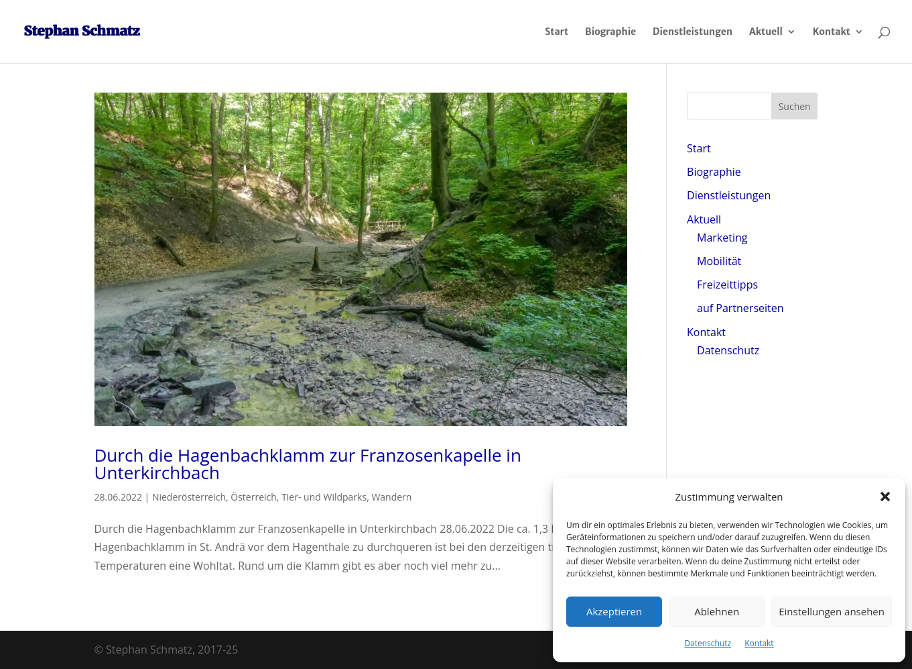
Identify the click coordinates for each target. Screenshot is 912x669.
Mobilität (719, 261)
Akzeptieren (614, 611)
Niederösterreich (189, 497)
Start (556, 32)
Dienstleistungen (692, 32)
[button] (885, 496)
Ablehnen (716, 611)
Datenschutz (707, 643)
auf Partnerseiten (740, 308)
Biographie (610, 32)
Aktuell (766, 32)
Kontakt (758, 643)
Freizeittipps (727, 284)
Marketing (722, 237)
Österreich (254, 497)
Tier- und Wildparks (324, 497)
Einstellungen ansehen (832, 611)
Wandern (391, 497)
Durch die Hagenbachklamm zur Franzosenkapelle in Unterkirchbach (307, 463)
